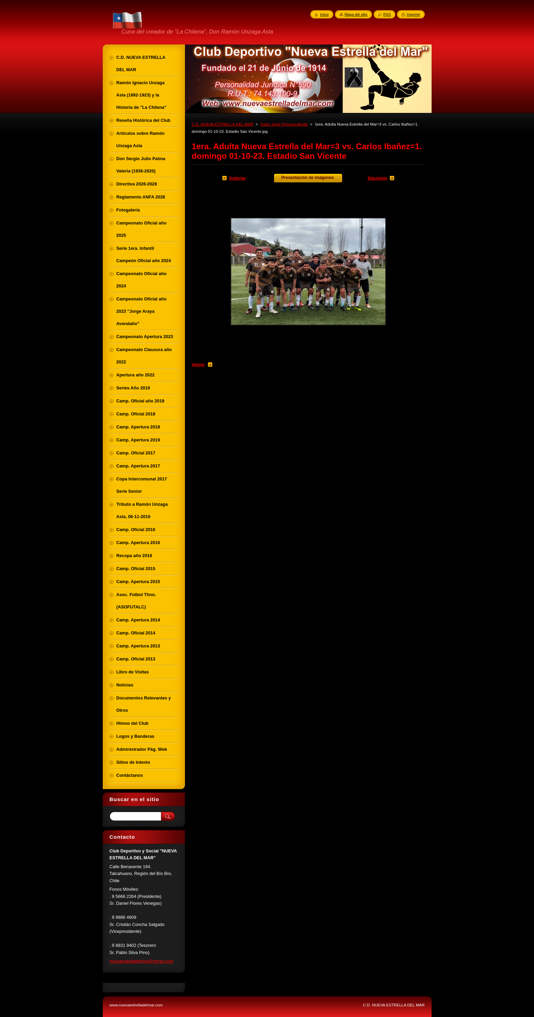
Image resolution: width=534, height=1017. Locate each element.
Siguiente (377, 178)
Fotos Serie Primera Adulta (284, 124)
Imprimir (413, 14)
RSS (387, 14)
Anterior (237, 178)
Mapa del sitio (356, 14)
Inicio (324, 14)
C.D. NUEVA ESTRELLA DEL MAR (222, 124)
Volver (198, 364)
